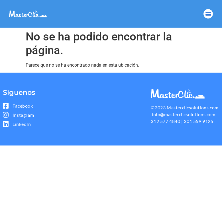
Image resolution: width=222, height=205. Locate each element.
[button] (208, 14)
